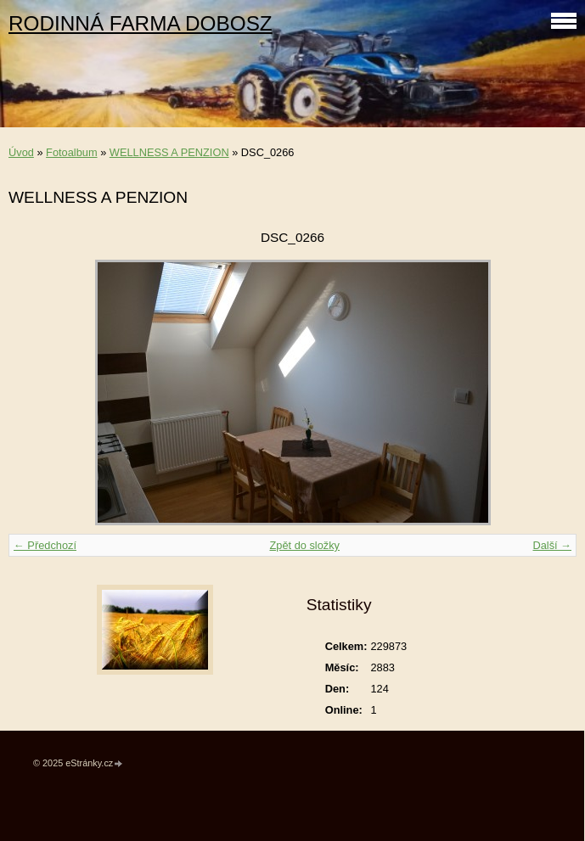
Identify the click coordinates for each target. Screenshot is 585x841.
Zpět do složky (304, 545)
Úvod (21, 152)
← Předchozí (45, 545)
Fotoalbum (71, 152)
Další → (551, 545)
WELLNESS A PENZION (169, 152)
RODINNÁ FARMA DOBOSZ (140, 23)
